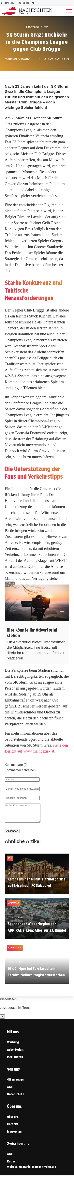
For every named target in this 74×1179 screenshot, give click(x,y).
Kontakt (12, 1128)
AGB (10, 1090)
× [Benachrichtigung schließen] (2, 1020)
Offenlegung (15, 1083)
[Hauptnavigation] (66, 11)
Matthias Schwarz (17, 59)
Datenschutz (15, 1098)
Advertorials (15, 1053)
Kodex (11, 1165)
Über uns (13, 1120)
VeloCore (50, 1170)
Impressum (14, 1135)
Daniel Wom (30, 1170)
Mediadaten (15, 1060)
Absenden (12, 834)
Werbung (13, 1046)
